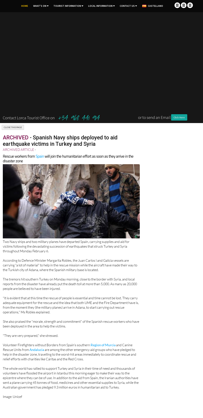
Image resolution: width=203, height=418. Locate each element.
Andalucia (36, 350)
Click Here (179, 117)
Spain (40, 156)
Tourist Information (67, 6)
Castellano (152, 6)
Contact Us (127, 6)
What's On (39, 6)
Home (24, 6)
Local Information (100, 6)
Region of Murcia (103, 345)
